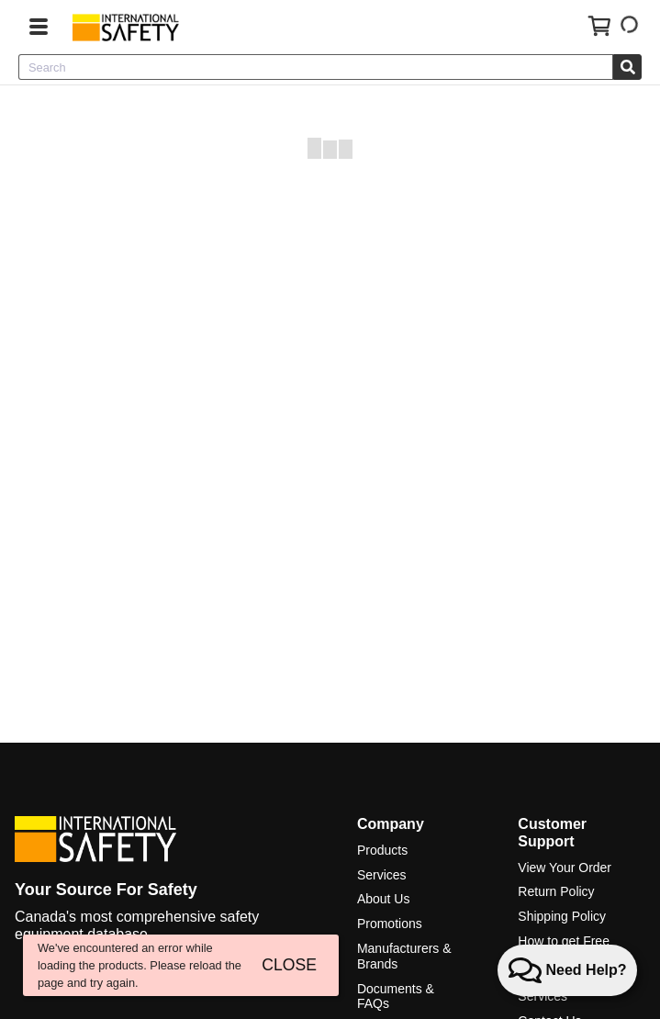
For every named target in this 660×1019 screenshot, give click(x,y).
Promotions (389, 923)
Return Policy (556, 891)
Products (382, 850)
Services (382, 875)
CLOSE (289, 965)
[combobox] (315, 67)
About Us (383, 898)
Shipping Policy (562, 916)
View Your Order (564, 867)
